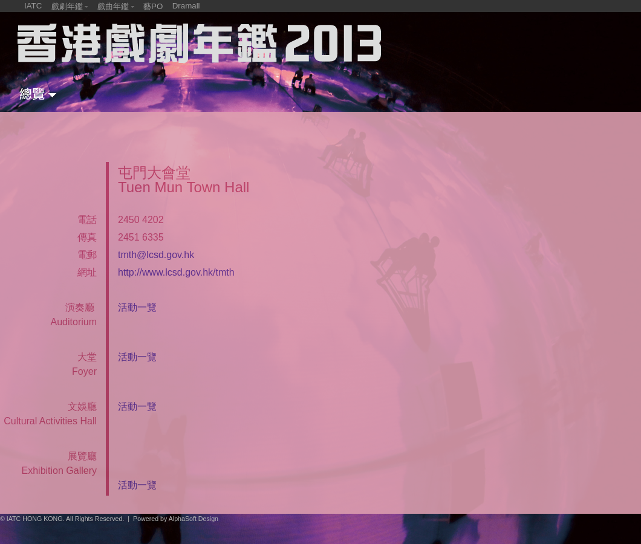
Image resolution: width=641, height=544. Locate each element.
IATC (33, 5)
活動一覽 (137, 307)
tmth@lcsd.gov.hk (156, 255)
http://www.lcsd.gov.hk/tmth (176, 272)
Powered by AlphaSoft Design (175, 518)
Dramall (186, 5)
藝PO (153, 6)
